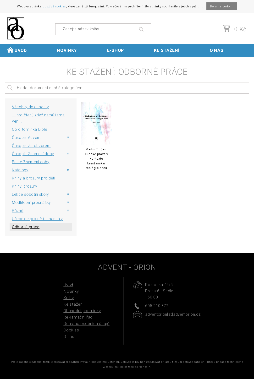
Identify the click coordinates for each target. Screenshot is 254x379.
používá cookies (54, 6)
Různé (17, 210)
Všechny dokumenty (30, 107)
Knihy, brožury (24, 186)
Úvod (17, 50)
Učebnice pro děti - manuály (37, 219)
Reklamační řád (78, 317)
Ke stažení (166, 50)
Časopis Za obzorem (31, 145)
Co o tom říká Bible (29, 129)
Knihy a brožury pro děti (33, 178)
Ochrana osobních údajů (86, 323)
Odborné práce (25, 227)
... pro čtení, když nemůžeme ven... (38, 118)
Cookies (71, 330)
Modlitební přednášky (31, 202)
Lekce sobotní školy (30, 194)
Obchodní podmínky (82, 310)
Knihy (68, 297)
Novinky (67, 50)
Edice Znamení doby (31, 162)
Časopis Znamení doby (33, 154)
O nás (217, 50)
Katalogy (20, 170)
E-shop (115, 50)
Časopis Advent (26, 137)
